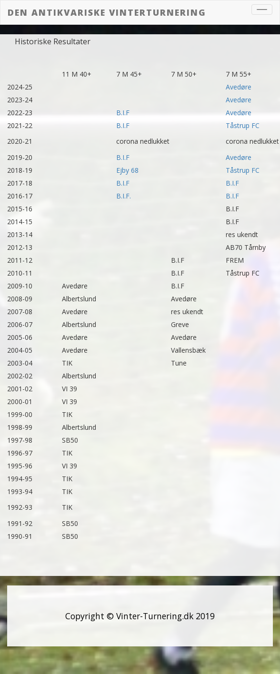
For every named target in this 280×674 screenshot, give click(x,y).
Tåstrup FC (243, 125)
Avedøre (238, 86)
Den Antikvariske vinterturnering (107, 12)
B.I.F (123, 112)
